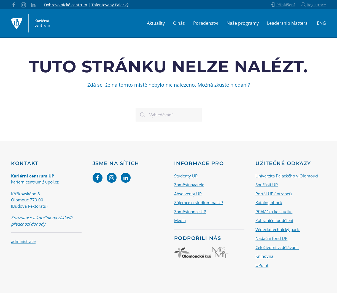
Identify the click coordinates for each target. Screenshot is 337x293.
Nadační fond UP (271, 238)
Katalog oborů (268, 202)
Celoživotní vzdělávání (277, 247)
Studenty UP (186, 175)
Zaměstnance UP (190, 211)
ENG (321, 23)
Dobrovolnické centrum (65, 4)
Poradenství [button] (205, 23)
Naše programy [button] (243, 23)
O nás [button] (179, 23)
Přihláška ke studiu (273, 211)
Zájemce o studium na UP (198, 202)
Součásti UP (266, 184)
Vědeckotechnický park (277, 229)
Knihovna (264, 256)
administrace (23, 241)
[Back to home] (30, 23)
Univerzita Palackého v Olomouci (286, 175)
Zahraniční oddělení (274, 220)
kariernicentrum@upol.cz (35, 182)
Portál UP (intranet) (273, 193)
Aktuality (156, 23)
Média (180, 220)
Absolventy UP (188, 193)
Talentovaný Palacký (109, 4)
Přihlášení (282, 4)
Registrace (313, 4)
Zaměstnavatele (189, 184)
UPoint (261, 265)
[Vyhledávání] (169, 115)
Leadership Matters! (288, 23)
